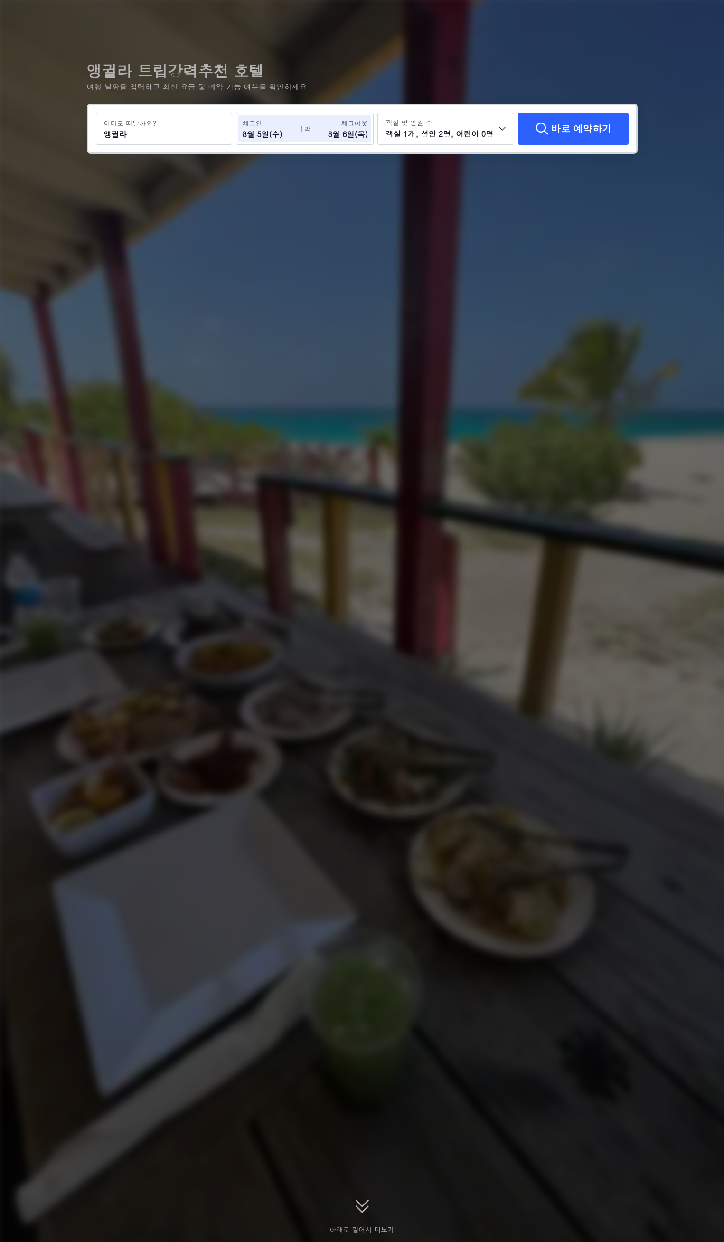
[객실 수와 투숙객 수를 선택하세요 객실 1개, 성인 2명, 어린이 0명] (446, 128)
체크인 (252, 123)
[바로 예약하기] (573, 129)
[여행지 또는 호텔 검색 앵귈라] (164, 129)
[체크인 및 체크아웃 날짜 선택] (270, 128)
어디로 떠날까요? (130, 123)
